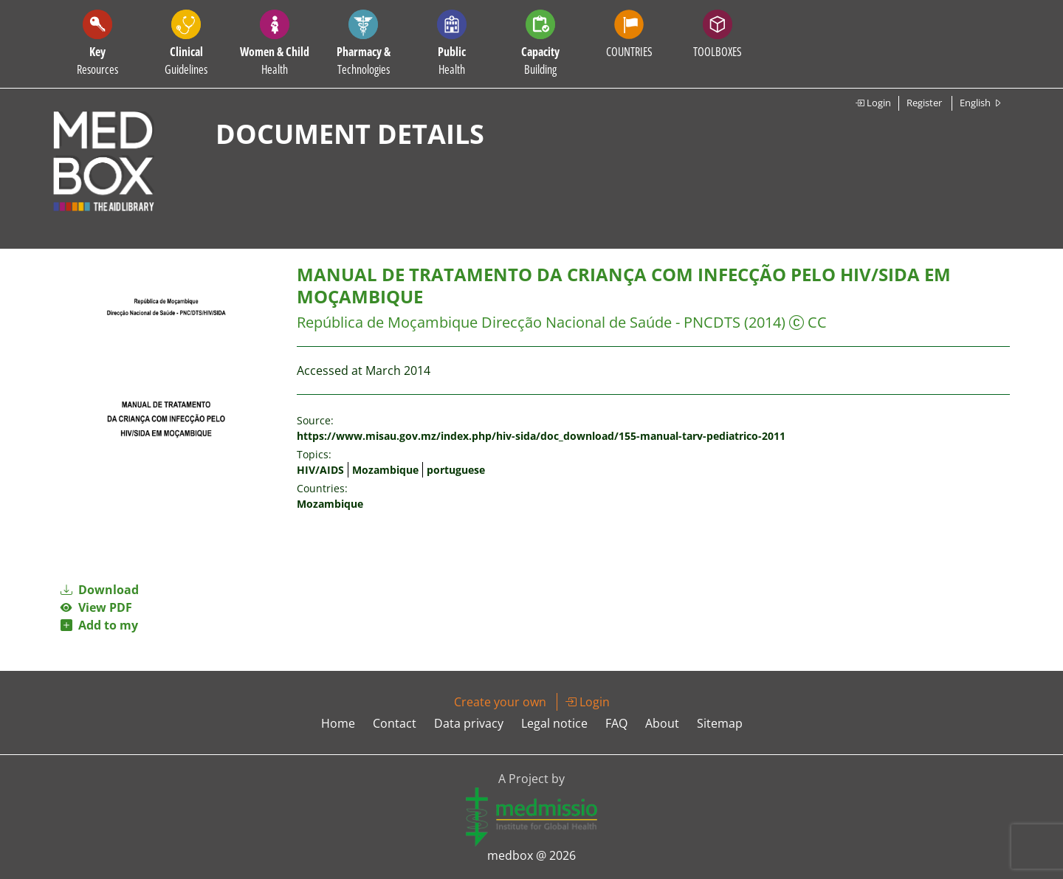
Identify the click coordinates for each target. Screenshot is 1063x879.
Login (873, 102)
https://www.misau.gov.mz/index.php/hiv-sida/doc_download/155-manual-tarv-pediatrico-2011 (541, 436)
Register (924, 102)
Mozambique (385, 470)
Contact (394, 723)
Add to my (99, 625)
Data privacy (468, 723)
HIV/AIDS (320, 470)
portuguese (456, 470)
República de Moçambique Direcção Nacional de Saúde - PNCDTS (518, 322)
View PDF (96, 607)
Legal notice (554, 723)
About (662, 723)
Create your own (500, 702)
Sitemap (720, 723)
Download (100, 590)
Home (338, 723)
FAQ (616, 723)
